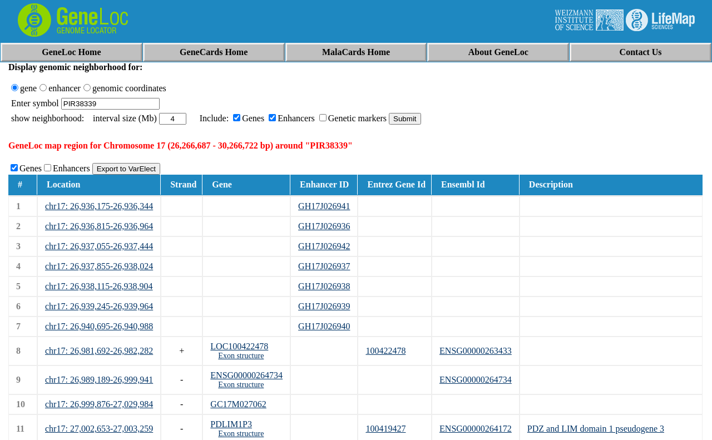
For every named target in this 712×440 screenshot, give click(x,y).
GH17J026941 (324, 206)
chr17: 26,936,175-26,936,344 (99, 206)
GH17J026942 (324, 246)
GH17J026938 (324, 286)
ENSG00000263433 (475, 350)
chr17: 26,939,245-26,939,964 (99, 306)
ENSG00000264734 (246, 375)
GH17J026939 (324, 306)
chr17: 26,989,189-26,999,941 (99, 379)
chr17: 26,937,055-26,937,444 (99, 246)
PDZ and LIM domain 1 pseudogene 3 (595, 428)
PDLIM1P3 (231, 424)
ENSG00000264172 (475, 428)
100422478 (385, 350)
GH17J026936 (324, 226)
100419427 (385, 428)
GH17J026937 (324, 266)
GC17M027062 (238, 404)
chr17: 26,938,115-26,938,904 (99, 286)
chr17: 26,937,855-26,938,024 (99, 266)
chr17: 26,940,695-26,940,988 (99, 326)
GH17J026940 (324, 326)
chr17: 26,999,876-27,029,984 (99, 404)
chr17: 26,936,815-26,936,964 (99, 226)
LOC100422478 (239, 346)
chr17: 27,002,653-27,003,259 (99, 428)
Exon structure (241, 356)
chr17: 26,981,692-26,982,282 (99, 350)
